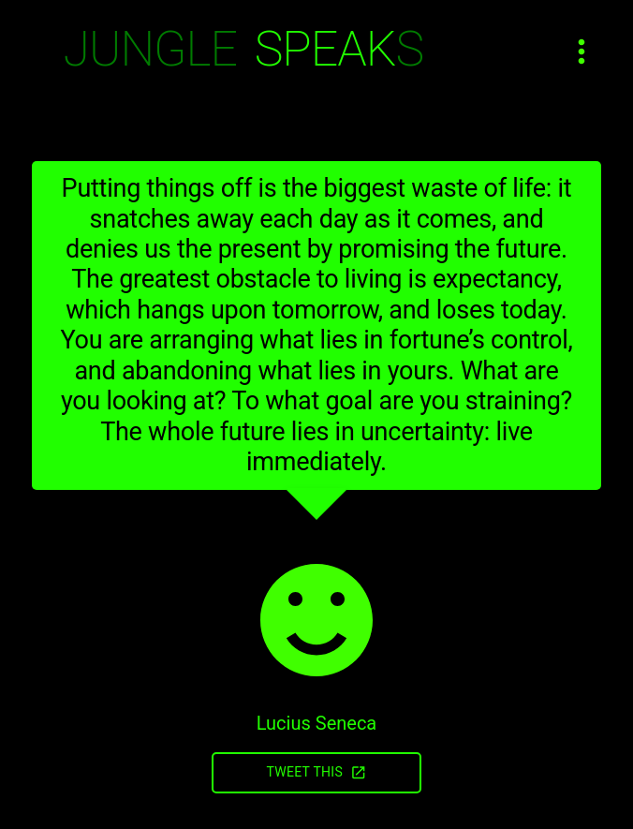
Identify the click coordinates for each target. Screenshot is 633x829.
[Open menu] (581, 51)
